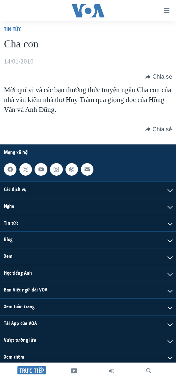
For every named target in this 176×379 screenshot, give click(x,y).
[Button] (158, 76)
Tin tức (12, 29)
